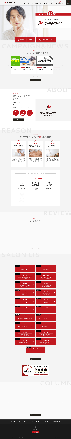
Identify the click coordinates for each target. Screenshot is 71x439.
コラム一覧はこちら (35, 414)
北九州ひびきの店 (23, 325)
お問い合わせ (68, 2)
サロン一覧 (52, 2)
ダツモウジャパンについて (29, 2)
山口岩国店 (44, 308)
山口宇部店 (44, 300)
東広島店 (23, 284)
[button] (33, 76)
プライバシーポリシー (14, 437)
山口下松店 (23, 308)
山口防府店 (44, 292)
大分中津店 (44, 324)
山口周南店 (23, 300)
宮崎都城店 (23, 333)
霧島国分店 (44, 333)
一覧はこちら (36, 79)
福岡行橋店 (44, 316)
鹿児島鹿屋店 (44, 341)
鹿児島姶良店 (34, 349)
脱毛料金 (36, 2)
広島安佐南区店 (44, 276)
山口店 (23, 292)
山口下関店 (44, 284)
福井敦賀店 (23, 276)
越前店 (44, 267)
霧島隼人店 (23, 341)
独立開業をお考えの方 (60, 2)
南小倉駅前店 (23, 316)
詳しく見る (18, 119)
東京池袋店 (23, 268)
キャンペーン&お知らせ (44, 2)
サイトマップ (21, 437)
